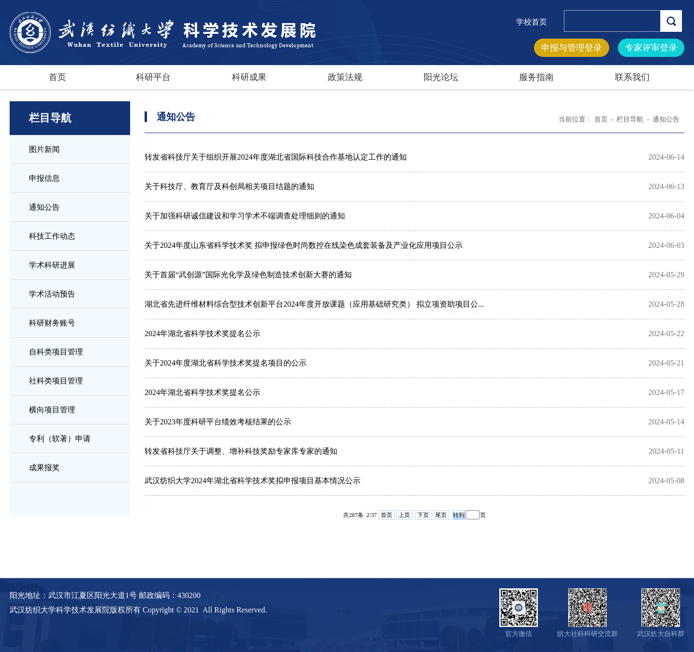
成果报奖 (44, 467)
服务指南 (536, 77)
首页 (57, 77)
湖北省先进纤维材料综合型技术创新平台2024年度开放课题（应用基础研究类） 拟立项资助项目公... (314, 304)
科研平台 (153, 77)
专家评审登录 (651, 48)
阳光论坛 (441, 77)
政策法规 (345, 77)
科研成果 (249, 77)
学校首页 (531, 22)
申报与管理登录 (571, 48)
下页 (423, 515)
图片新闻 (44, 149)
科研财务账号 (52, 323)
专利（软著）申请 (60, 439)
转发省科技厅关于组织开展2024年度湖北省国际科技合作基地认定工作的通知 (276, 157)
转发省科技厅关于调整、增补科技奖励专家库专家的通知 (241, 451)
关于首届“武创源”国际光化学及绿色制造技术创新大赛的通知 (248, 275)
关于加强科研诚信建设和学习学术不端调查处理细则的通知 (245, 216)
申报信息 (44, 178)
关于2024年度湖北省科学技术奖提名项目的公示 (226, 363)
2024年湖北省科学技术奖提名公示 (202, 333)
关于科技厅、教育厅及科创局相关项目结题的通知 (229, 186)
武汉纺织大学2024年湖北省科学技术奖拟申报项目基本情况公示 (252, 480)
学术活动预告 (52, 294)
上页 (404, 515)
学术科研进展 (52, 265)
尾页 (441, 515)
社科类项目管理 (56, 381)
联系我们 (632, 77)
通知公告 (44, 207)
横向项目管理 (52, 410)
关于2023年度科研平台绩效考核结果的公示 (218, 422)
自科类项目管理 (56, 352)
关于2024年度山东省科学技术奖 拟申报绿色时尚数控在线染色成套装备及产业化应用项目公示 (304, 245)
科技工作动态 (52, 236)
